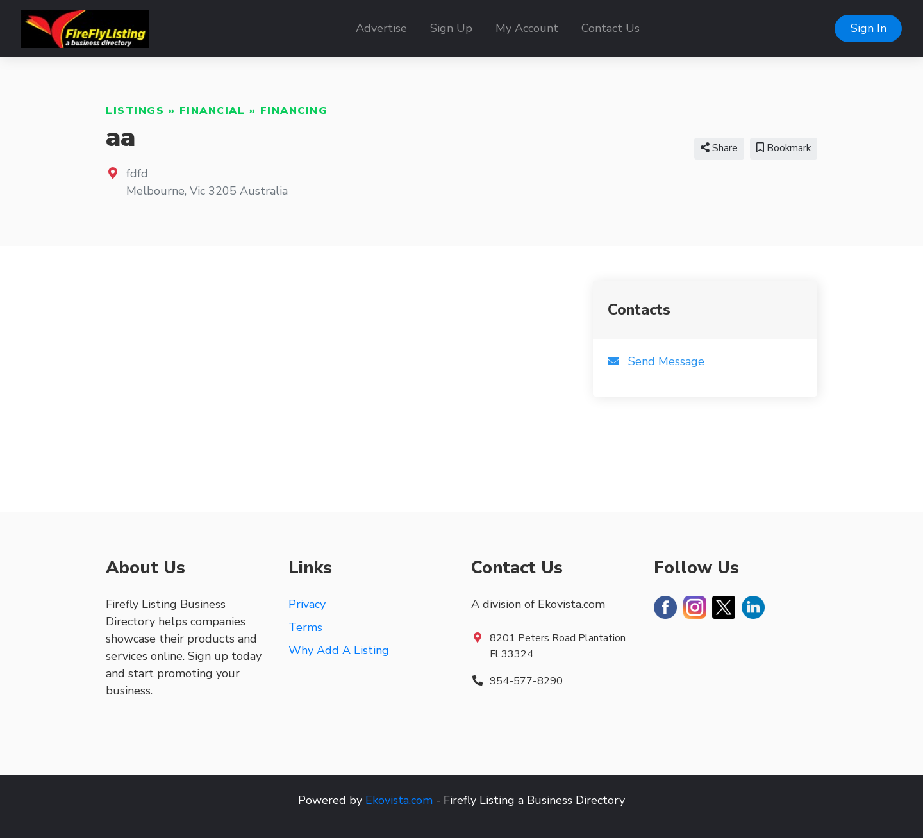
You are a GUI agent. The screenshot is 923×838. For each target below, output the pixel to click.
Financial (212, 111)
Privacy (307, 604)
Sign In (868, 28)
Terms (305, 627)
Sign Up (451, 28)
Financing (294, 111)
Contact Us (610, 28)
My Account (526, 28)
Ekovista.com (399, 800)
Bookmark (783, 148)
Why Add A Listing (338, 650)
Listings (135, 111)
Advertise (381, 28)
